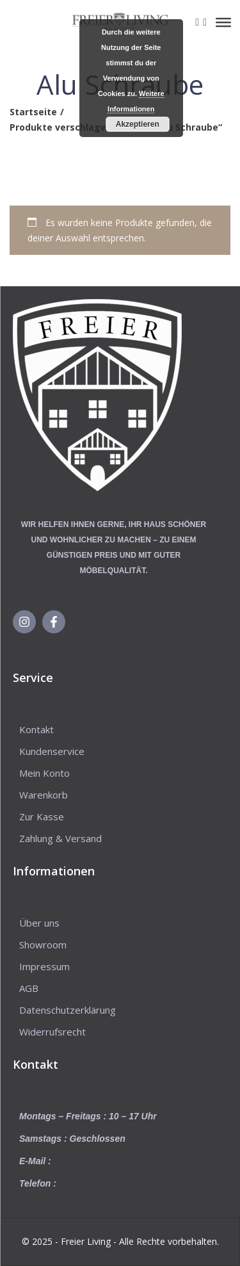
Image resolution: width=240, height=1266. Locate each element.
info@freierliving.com (100, 1161)
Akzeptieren (137, 124)
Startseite (33, 112)
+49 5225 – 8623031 (100, 1183)
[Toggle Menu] (223, 22)
